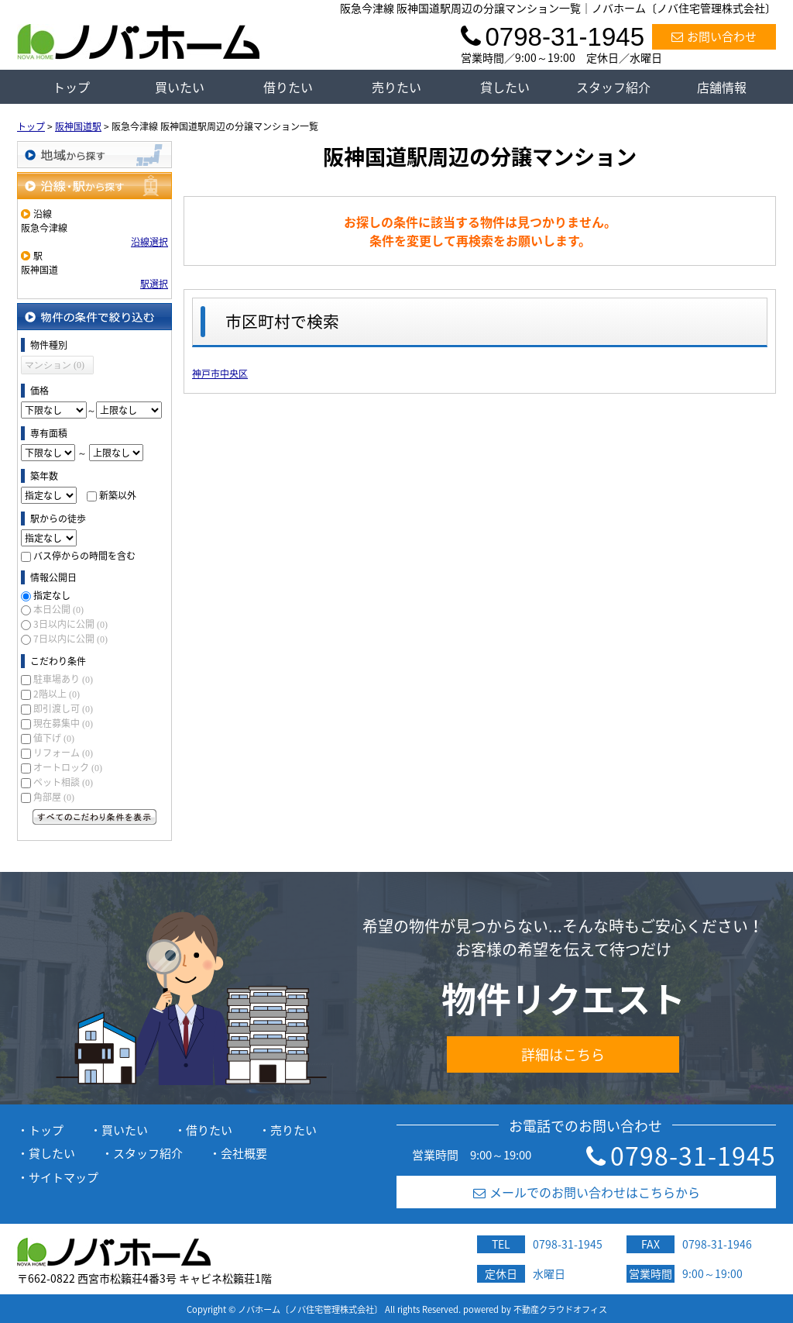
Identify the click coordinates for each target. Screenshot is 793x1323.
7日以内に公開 (70, 639)
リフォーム (63, 753)
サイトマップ (63, 1177)
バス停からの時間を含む (84, 556)
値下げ (53, 738)
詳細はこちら (563, 1054)
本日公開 (58, 609)
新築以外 (117, 495)
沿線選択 (149, 242)
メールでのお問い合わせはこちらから (586, 1192)
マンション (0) (54, 365)
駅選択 (154, 284)
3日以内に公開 (70, 624)
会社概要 (244, 1153)
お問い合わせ (714, 36)
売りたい (396, 87)
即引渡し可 (63, 708)
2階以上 (56, 694)
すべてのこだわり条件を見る (94, 817)
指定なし (51, 595)
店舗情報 (722, 87)
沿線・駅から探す (94, 185)
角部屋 (53, 797)
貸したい (505, 87)
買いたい (179, 87)
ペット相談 (63, 782)
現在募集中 (63, 723)
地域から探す (94, 154)
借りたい (288, 87)
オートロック (67, 767)
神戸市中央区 (220, 374)
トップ (71, 87)
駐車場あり (63, 679)
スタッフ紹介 (613, 87)
